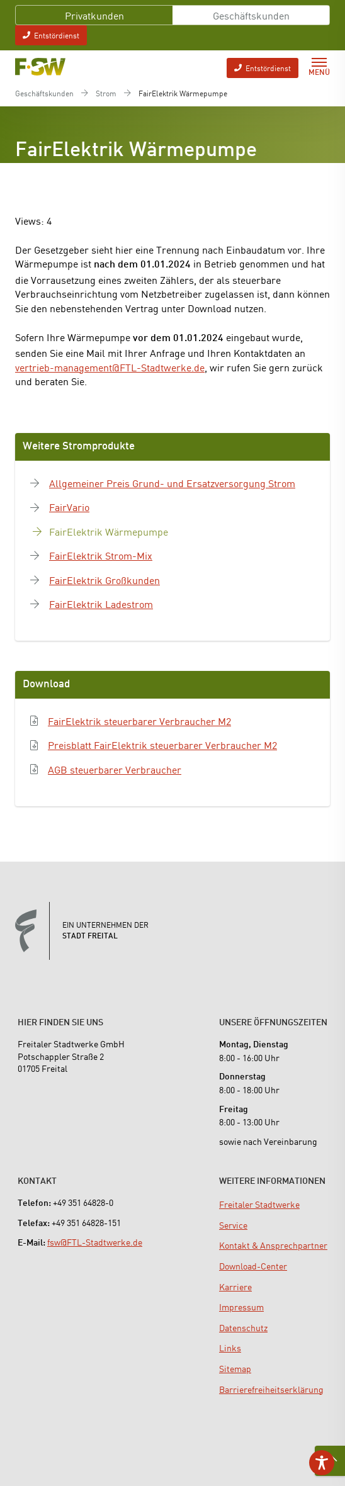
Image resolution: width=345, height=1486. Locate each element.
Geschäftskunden (251, 15)
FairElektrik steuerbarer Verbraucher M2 (139, 721)
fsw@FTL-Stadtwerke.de (94, 1242)
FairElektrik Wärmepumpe (108, 531)
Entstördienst (51, 35)
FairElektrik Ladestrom (101, 604)
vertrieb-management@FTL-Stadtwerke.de (110, 366)
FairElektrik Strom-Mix (100, 555)
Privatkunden (94, 15)
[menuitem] (259, 1204)
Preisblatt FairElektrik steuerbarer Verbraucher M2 (162, 744)
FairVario (69, 507)
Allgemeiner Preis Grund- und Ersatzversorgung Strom (172, 483)
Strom (106, 93)
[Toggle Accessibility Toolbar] (322, 1463)
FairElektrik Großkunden (104, 580)
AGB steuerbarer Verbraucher (114, 769)
